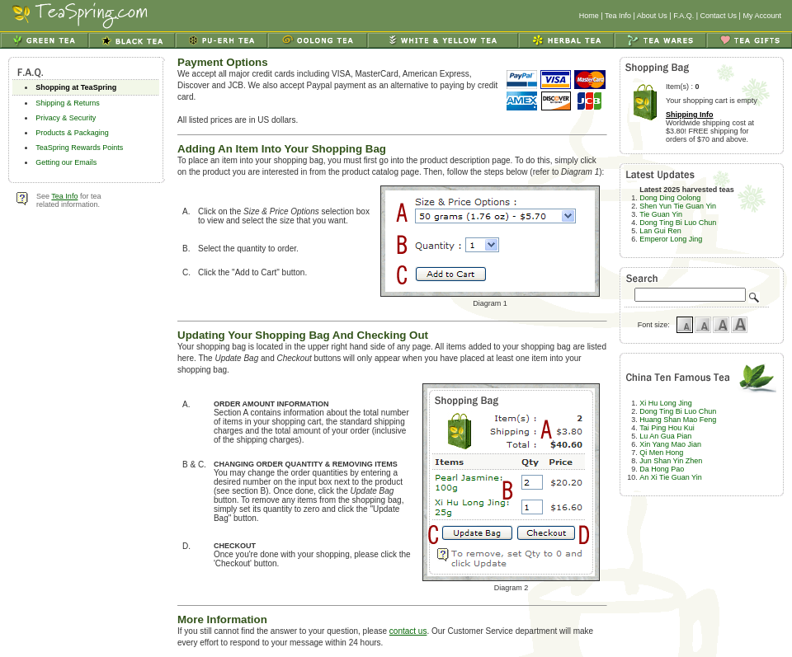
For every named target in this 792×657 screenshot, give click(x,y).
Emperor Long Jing (670, 239)
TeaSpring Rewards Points (79, 147)
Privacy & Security (65, 118)
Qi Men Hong (661, 452)
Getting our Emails (66, 162)
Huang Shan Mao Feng (677, 419)
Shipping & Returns (67, 103)
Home (589, 16)
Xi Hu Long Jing (665, 403)
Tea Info (618, 16)
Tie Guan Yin (660, 214)
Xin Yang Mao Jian (670, 444)
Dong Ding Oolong (669, 198)
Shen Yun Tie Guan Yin (677, 206)
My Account (761, 16)
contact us (408, 631)
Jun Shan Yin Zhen (670, 461)
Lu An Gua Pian (665, 436)
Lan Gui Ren (660, 231)
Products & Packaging (72, 133)
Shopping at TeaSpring (75, 87)
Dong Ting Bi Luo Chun (677, 222)
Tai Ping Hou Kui (667, 428)
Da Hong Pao (661, 469)
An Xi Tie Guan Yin (670, 477)
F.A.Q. (683, 16)
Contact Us (719, 16)
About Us (652, 16)
